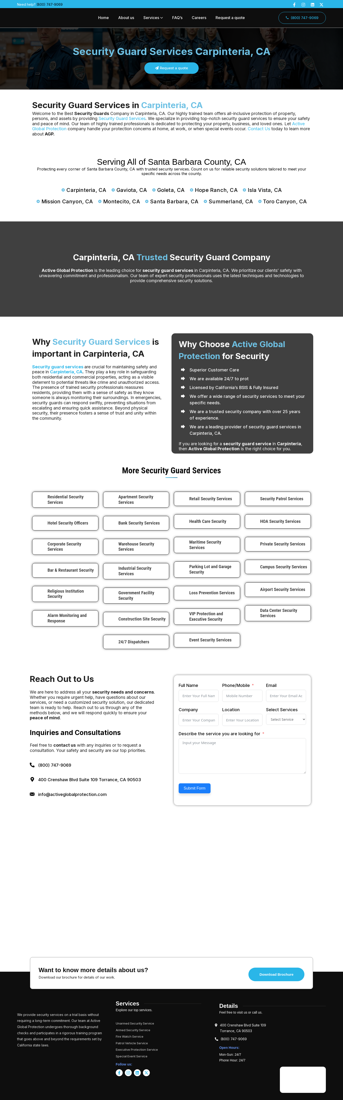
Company (188, 709)
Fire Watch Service (129, 1036)
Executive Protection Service (137, 1049)
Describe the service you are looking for (219, 733)
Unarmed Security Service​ (135, 1023)
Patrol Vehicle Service (132, 1043)
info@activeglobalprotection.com (72, 794)
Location (231, 709)
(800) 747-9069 (49, 4)
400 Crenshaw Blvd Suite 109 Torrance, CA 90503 (89, 779)
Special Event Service (131, 1056)
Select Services (282, 709)
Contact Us (259, 128)
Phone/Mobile (236, 685)
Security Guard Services (122, 118)
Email (271, 685)
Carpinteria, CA (66, 371)
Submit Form (195, 788)
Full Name (188, 685)
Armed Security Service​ (133, 1030)
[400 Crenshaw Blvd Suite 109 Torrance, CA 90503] (32, 779)
